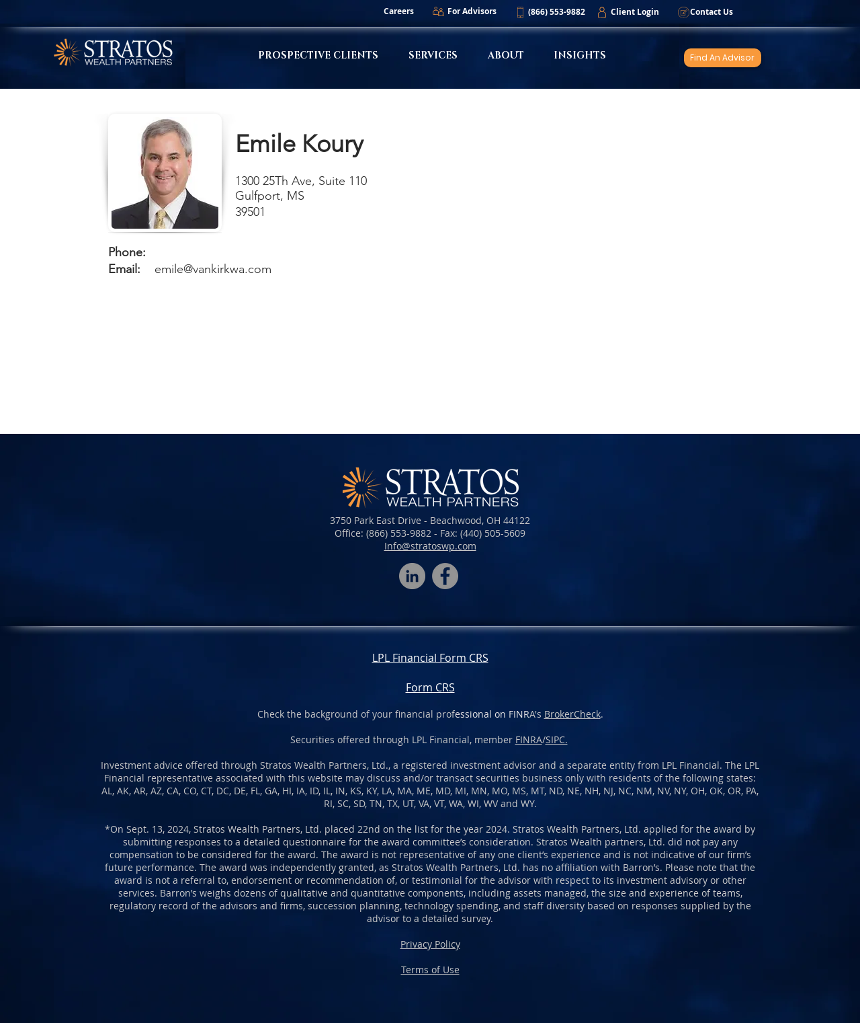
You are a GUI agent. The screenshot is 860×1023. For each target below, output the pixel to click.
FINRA (528, 739)
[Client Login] (634, 12)
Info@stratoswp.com (430, 545)
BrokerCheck (572, 714)
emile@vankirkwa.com (213, 269)
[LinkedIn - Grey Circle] (412, 576)
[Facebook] (445, 576)
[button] (556, 12)
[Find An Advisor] (722, 57)
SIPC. (557, 739)
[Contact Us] (711, 12)
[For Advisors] (472, 11)
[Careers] (398, 11)
